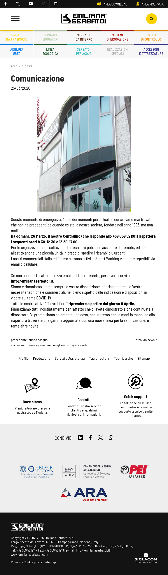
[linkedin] (56, 4)
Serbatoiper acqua (84, 51)
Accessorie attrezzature (151, 51)
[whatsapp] (111, 438)
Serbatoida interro (83, 37)
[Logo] (84, 19)
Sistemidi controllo (151, 37)
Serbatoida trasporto (16, 37)
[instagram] (43, 4)
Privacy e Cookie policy (26, 562)
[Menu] (15, 18)
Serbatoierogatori (50, 37)
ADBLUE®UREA (16, 51)
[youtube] (30, 4)
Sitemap (50, 562)
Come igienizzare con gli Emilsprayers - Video (58, 345)
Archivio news (21, 66)
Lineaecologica (50, 51)
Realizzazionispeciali (117, 51)
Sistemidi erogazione (117, 37)
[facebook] (5, 4)
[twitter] (17, 4)
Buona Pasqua (37, 340)
